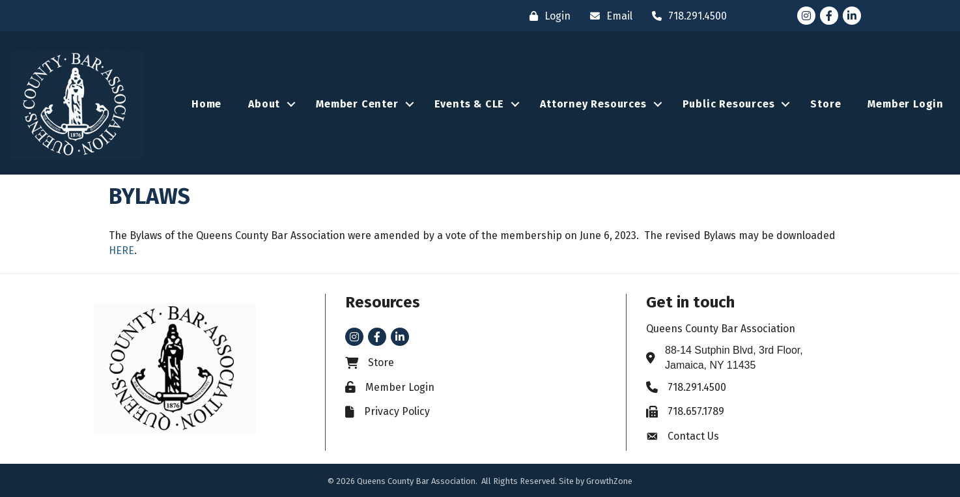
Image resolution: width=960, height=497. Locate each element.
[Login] (547, 15)
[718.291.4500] (686, 15)
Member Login (906, 104)
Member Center (357, 104)
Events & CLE (469, 104)
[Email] (608, 15)
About (264, 104)
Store (825, 104)
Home (206, 104)
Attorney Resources (593, 104)
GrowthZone (609, 481)
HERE (121, 250)
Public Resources (729, 104)
